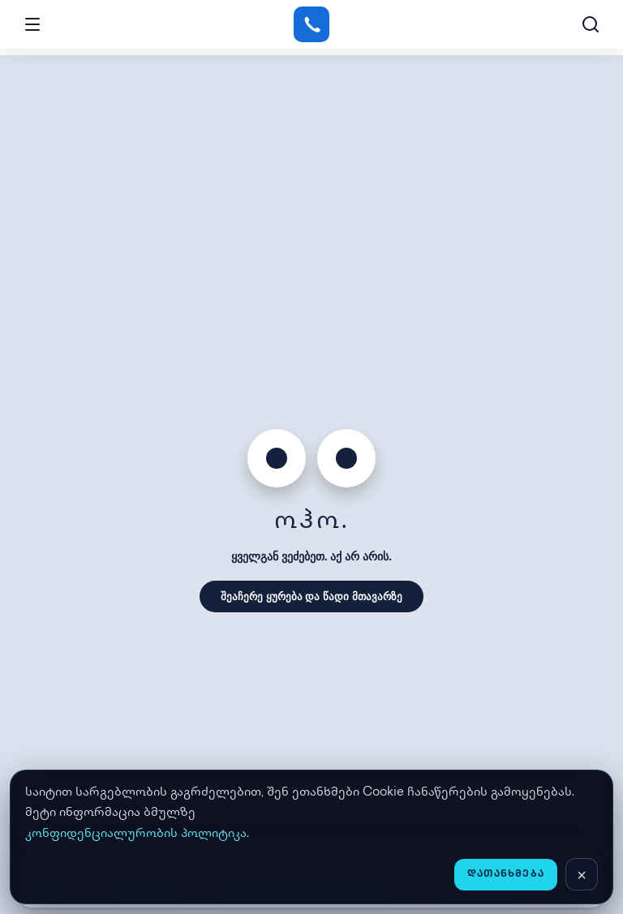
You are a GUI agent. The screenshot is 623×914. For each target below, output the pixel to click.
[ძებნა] (590, 24)
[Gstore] (311, 24)
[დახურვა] (581, 874)
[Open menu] (32, 24)
